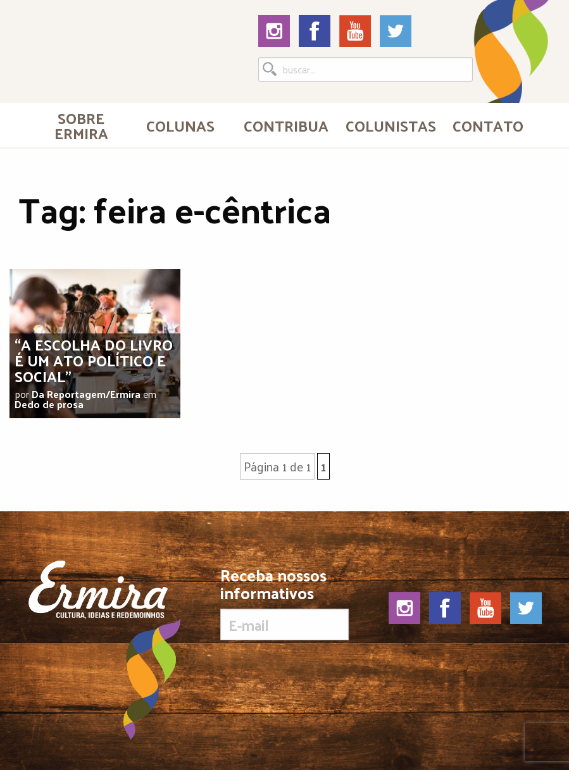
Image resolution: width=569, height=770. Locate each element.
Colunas (180, 125)
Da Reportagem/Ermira (86, 394)
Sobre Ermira (81, 125)
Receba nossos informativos (284, 603)
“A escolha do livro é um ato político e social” (94, 360)
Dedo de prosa (49, 404)
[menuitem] (81, 125)
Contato (488, 125)
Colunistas (391, 125)
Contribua (286, 125)
